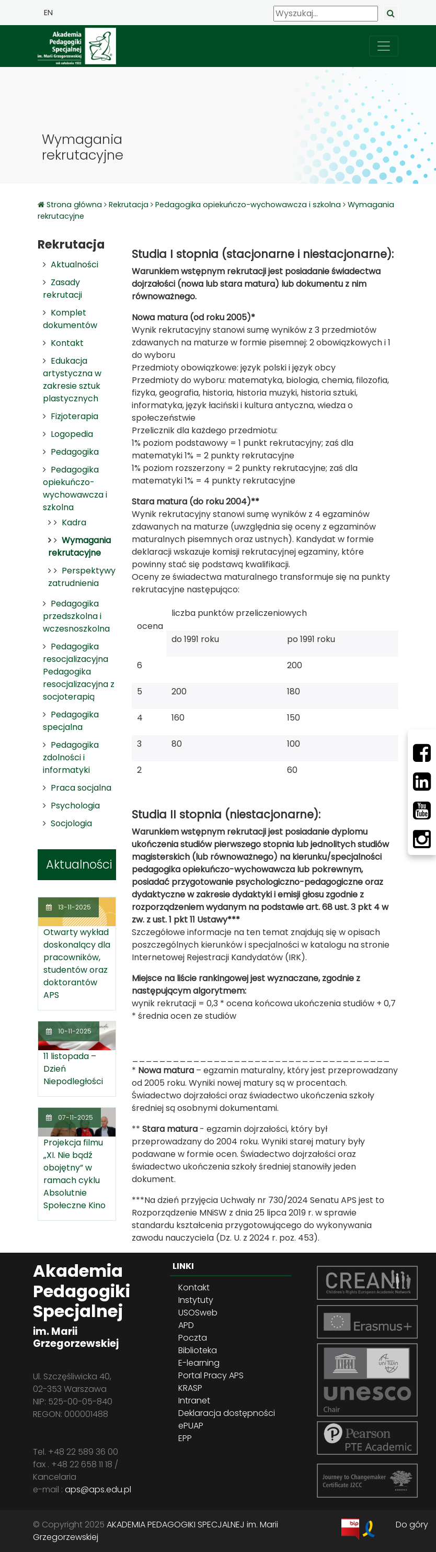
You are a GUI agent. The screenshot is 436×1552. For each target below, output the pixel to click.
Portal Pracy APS (211, 1375)
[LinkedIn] (422, 781)
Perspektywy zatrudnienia (82, 577)
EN (48, 12)
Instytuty (195, 1300)
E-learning (199, 1363)
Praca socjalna (81, 788)
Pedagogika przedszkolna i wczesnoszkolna (76, 616)
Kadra (74, 522)
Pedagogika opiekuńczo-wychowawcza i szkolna (248, 204)
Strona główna (75, 204)
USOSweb (197, 1313)
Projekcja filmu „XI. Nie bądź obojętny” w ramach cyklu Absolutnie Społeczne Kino (74, 1174)
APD (186, 1325)
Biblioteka (197, 1350)
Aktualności (74, 264)
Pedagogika (75, 452)
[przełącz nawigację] (383, 46)
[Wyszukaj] (325, 13)
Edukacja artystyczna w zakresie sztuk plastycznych (72, 379)
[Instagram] (422, 839)
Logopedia (72, 434)
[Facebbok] (422, 753)
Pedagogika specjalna (71, 720)
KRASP (190, 1388)
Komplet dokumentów (70, 319)
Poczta (192, 1338)
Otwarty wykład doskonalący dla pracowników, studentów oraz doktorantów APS (76, 963)
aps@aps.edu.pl (98, 1489)
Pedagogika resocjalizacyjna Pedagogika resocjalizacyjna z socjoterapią (78, 671)
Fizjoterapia (74, 416)
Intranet (194, 1400)
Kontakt (67, 343)
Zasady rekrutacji (62, 288)
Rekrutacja (128, 204)
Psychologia (75, 806)
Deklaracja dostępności (226, 1413)
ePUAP (190, 1426)
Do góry (412, 1525)
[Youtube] (422, 810)
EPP (185, 1438)
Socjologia (71, 823)
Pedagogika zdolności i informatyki (71, 757)
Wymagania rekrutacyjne (79, 546)
